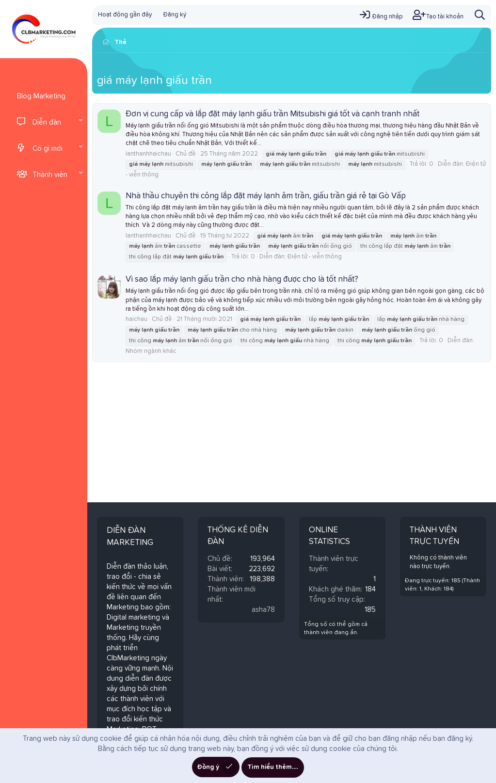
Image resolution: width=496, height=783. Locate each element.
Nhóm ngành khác (151, 351)
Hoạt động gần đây (125, 15)
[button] (80, 121)
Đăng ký (174, 15)
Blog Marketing (41, 96)
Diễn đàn (46, 122)
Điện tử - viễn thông (315, 257)
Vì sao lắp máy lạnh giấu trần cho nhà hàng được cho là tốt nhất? (242, 279)
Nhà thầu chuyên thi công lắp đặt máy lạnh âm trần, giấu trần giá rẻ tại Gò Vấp (266, 196)
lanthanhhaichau (148, 154)
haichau (136, 319)
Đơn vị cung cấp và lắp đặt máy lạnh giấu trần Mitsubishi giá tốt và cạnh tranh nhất (272, 114)
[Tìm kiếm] (479, 15)
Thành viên (49, 174)
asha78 (263, 609)
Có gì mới (47, 148)
